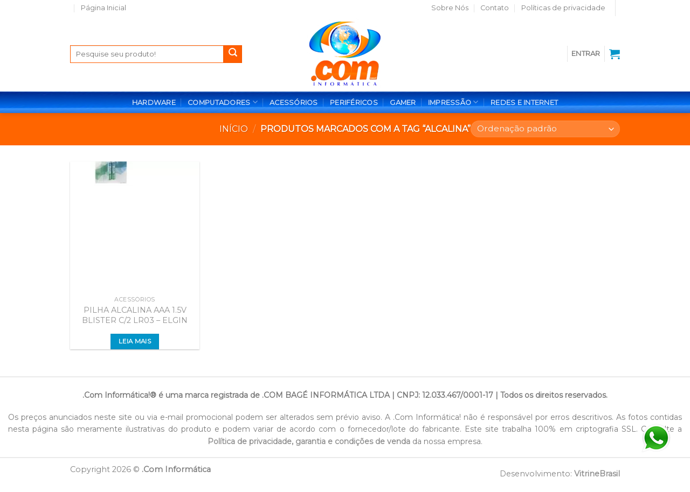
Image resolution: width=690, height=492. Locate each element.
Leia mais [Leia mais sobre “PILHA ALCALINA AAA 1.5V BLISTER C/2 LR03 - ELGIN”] (135, 341)
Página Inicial (103, 8)
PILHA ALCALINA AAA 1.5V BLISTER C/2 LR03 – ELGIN (135, 315)
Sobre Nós (449, 8)
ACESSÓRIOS (294, 103)
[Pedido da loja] (545, 129)
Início (233, 129)
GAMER (403, 103)
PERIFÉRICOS (354, 103)
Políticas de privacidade (563, 8)
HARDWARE (154, 103)
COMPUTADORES (223, 102)
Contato (494, 8)
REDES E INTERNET (524, 103)
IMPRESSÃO (453, 102)
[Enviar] (233, 54)
